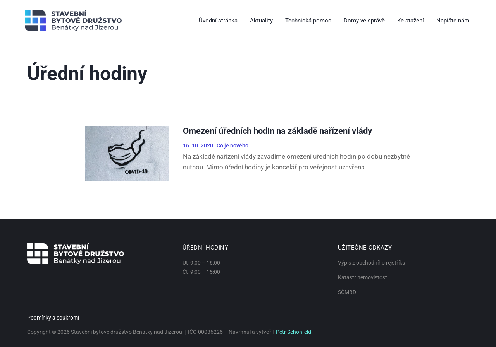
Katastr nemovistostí (363, 277)
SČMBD (347, 292)
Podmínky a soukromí (53, 318)
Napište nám (452, 20)
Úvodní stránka (218, 20)
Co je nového (232, 145)
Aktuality (261, 20)
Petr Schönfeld (293, 332)
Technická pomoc (308, 20)
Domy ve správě (364, 20)
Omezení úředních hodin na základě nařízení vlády (277, 131)
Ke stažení (410, 20)
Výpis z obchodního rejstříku (371, 263)
